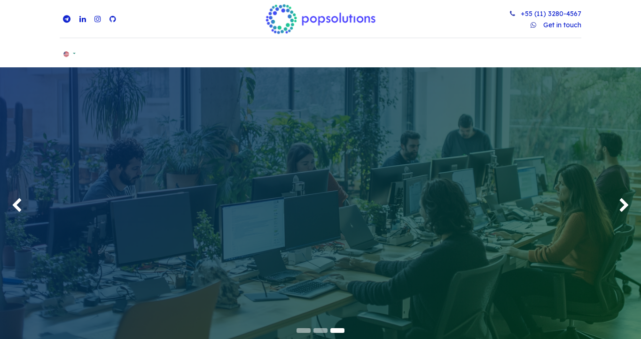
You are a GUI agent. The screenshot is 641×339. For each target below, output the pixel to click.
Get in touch (562, 25)
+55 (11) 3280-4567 (551, 13)
